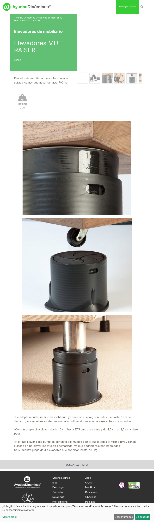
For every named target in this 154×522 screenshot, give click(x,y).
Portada (18, 17)
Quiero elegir (9, 516)
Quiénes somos (61, 477)
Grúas (88, 482)
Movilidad (90, 487)
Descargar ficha (77, 464)
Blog (55, 482)
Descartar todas (124, 516)
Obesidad (90, 496)
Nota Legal (58, 496)
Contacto (57, 492)
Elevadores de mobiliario (48, 17)
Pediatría (90, 501)
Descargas (58, 487)
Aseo (88, 477)
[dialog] (77, 512)
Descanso (29, 17)
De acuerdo (142, 516)
